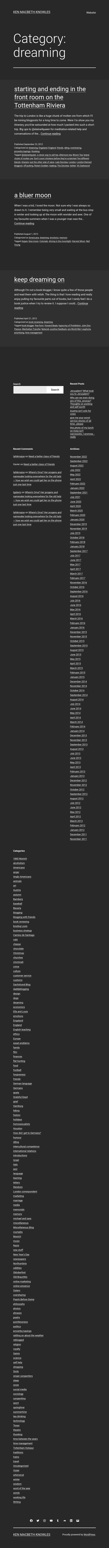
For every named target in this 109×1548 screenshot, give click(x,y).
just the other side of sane (42, 162)
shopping (18, 1367)
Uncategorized (21, 1465)
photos (17, 1308)
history (16, 1115)
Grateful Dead (20, 1097)
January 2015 (77, 677)
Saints (16, 1353)
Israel (16, 1160)
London (72, 162)
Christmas (18, 953)
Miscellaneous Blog (23, 1227)
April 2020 (75, 506)
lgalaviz (17, 492)
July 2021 (75, 497)
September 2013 (78, 744)
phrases (17, 1313)
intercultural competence (26, 1146)
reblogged (18, 1340)
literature (18, 1187)
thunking (35, 151)
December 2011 (78, 834)
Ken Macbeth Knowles (31, 12)
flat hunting (19, 1061)
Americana (34, 237)
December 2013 (78, 735)
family (16, 1047)
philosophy (19, 1304)
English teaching (22, 1029)
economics (19, 1007)
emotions (54, 237)
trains (16, 1457)
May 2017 (75, 564)
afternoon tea (65, 155)
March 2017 (76, 573)
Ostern (16, 1290)
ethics (16, 1034)
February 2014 (77, 726)
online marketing (22, 1281)
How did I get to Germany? (27, 1133)
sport (16, 1403)
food (15, 1065)
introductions (20, 1155)
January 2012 (77, 830)
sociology (18, 1393)
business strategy (22, 930)
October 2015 (77, 641)
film (15, 1052)
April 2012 (75, 816)
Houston (17, 1128)
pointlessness (20, 1322)
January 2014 (77, 731)
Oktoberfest (19, 1272)
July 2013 (75, 753)
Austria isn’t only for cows (80, 412)
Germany (18, 1088)
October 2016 (77, 587)
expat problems (21, 1043)
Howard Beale (51, 325)
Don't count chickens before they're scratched (55, 158)
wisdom (17, 1483)
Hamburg (18, 1106)
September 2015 (78, 645)
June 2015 (75, 654)
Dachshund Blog (21, 984)
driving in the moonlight (60, 241)
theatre (17, 1430)
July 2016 (75, 600)
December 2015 (78, 632)
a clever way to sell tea (47, 155)
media (16, 1205)
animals (17, 881)
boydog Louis (20, 926)
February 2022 (77, 483)
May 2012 (75, 812)
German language (22, 1083)
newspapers (19, 1259)
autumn (17, 894)
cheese (17, 944)
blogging (17, 912)
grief (15, 1101)
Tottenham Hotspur (23, 1448)
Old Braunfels (20, 1277)
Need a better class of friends (44, 456)
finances (17, 1056)
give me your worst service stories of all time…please (80, 420)
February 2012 (77, 825)
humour (17, 1137)
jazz (15, 1169)
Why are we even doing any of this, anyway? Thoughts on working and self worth (82, 402)
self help (17, 1362)
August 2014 (77, 699)
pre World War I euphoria (79, 329)
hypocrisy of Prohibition (70, 325)
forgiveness (19, 1074)
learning (17, 1178)
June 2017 (75, 560)
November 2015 (78, 636)
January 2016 (77, 627)
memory (63, 237)
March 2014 (76, 722)
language (18, 1173)
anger (16, 872)
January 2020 (77, 519)
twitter (73, 165)
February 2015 (77, 672)
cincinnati (18, 962)
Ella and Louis (20, 1011)
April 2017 (75, 569)
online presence (21, 1286)
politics (17, 1326)
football (17, 1070)
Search (17, 384)
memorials (18, 1209)
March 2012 (76, 821)
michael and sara (22, 1218)
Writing (17, 1502)
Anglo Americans (22, 876)
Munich (17, 1236)
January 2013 (77, 776)
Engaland (43, 148)
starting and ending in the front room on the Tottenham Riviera (50, 97)
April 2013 (75, 767)
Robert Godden (41, 165)
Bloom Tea (78, 155)
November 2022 (78, 456)
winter (16, 1479)
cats (15, 939)
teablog (52, 165)
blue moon (34, 241)
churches (18, 957)
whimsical (18, 1475)
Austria (17, 890)
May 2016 (75, 609)
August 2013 (77, 749)
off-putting (28, 165)
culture (16, 971)
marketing (18, 1196)
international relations (24, 1151)
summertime (20, 1412)
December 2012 (78, 780)
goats (16, 1092)
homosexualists (21, 1124)
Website (91, 12)
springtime (19, 1407)
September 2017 (78, 551)
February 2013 (77, 771)
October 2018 (77, 537)
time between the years (25, 1438)
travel (16, 1461)
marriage (18, 1200)
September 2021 (78, 492)
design (16, 993)
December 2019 (78, 524)
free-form (39, 325)
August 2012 (77, 798)
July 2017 (75, 555)
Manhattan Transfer (31, 329)
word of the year (21, 1488)
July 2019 (75, 533)
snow (16, 1385)
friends (60, 148)
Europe (17, 1038)
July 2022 (75, 470)
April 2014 (75, 717)
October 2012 (77, 789)
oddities (17, 1268)
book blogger (28, 325)
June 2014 (75, 708)
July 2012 (75, 803)
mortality (18, 1232)
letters (16, 1182)
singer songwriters (23, 1376)
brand (86, 155)
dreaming (33, 148)
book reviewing (36, 322)
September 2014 (78, 695)
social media (20, 1389)
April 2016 (75, 614)
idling (66, 148)
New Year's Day (21, 1254)
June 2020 (75, 501)
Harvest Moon (78, 241)
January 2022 (77, 488)
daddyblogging (21, 989)
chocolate (18, 948)
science (17, 1358)
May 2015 (75, 659)
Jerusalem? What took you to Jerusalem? (82, 392)
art (14, 885)
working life (19, 1497)
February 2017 (77, 578)
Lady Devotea (61, 162)
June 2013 (75, 758)
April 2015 (75, 663)
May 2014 (75, 713)
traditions (18, 1452)
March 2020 (76, 510)
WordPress (89, 1534)
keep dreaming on (39, 279)
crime (16, 966)
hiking (16, 1110)
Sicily (16, 1371)
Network (45, 329)
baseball (17, 903)
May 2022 (75, 474)
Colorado (43, 241)
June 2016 (75, 605)
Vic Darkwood (83, 165)
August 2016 (77, 596)
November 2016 (78, 582)
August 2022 (77, 465)
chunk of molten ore (23, 158)
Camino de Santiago (23, 935)
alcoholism (19, 863)
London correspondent (25, 1191)
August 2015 (77, 650)
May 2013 (75, 762)
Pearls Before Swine (23, 1299)
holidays (17, 1119)
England (52, 148)
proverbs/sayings (22, 151)
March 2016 (76, 618)
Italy (15, 1164)
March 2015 (76, 668)
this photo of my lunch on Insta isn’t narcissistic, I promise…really (82, 432)
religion (17, 1344)
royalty (16, 1348)
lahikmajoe (19, 456)
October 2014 (77, 690)
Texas (16, 1425)
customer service (22, 975)
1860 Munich (20, 858)
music (16, 1241)
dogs (15, 998)
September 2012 (78, 794)
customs (17, 980)
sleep (16, 1380)
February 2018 (77, 542)
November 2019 (78, 528)
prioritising (19, 332)
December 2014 (78, 681)
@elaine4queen (29, 155)
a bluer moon (32, 195)
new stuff (18, 1250)
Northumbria (20, 1263)
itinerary (25, 162)
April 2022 (75, 479)
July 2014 (75, 704)
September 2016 (78, 591)
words (16, 1492)
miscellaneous (21, 1223)
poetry (16, 1317)
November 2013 (78, 740)
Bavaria (17, 908)
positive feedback (58, 329)
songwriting (19, 1398)
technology (19, 1420)
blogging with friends (24, 917)
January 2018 (77, 546)
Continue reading (51, 133)
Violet (16, 1470)
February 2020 (77, 515)
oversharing (75, 148)
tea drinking (19, 1416)
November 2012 (78, 785)
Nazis (16, 1245)
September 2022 (78, 461)
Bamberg (18, 899)
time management (33, 332)
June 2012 (75, 807)
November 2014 (78, 686)
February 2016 (77, 623)
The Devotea (63, 165)
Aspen (25, 241)
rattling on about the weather (28, 1335)
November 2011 (78, 839)
